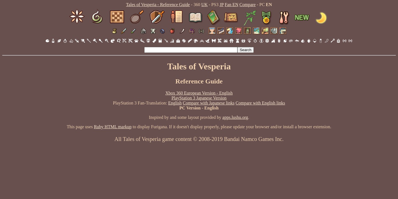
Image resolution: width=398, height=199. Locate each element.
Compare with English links (260, 103)
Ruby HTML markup (113, 126)
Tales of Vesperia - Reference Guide (158, 4)
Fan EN (231, 4)
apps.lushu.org (235, 117)
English (175, 103)
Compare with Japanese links (208, 103)
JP (221, 4)
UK (204, 4)
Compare (247, 4)
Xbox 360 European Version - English (199, 93)
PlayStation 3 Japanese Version (198, 98)
